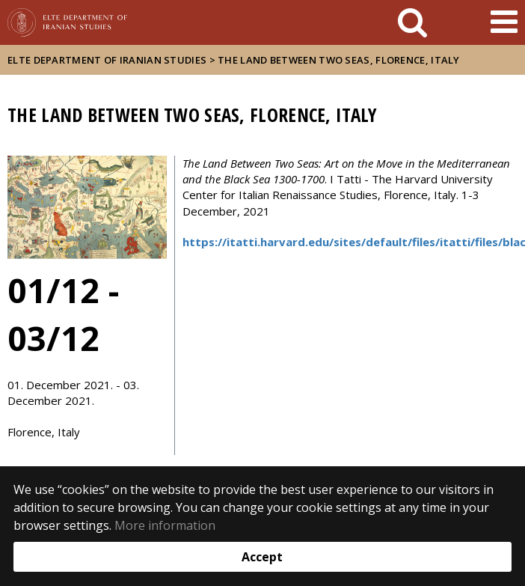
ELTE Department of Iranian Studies (106, 60)
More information (164, 525)
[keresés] (412, 22)
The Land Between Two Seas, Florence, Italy (339, 60)
